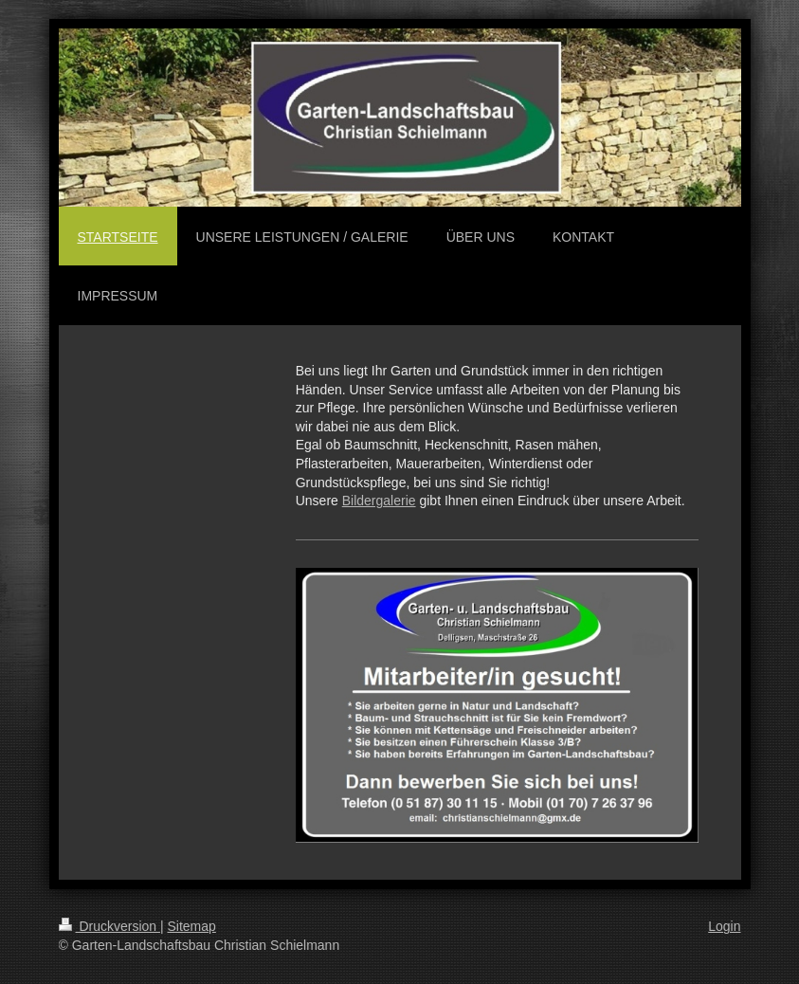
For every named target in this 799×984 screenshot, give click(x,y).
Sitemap (192, 926)
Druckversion (109, 926)
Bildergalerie (379, 500)
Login (724, 926)
